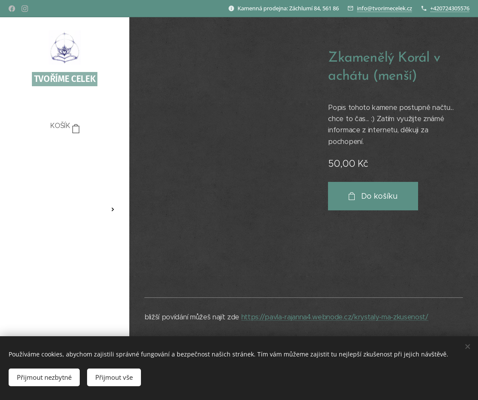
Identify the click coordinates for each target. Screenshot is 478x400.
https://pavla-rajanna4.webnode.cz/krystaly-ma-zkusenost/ (334, 317)
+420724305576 (449, 8)
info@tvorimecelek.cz (384, 8)
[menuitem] (65, 152)
